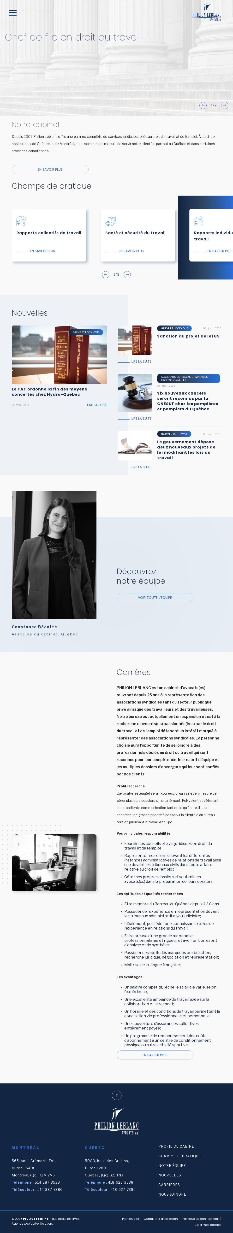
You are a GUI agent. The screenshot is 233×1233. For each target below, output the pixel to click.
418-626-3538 (120, 1182)
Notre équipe (172, 1165)
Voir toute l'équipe (155, 597)
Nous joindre (172, 1194)
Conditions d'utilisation (161, 1219)
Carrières (169, 1185)
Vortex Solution (41, 1223)
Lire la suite (97, 404)
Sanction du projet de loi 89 (188, 336)
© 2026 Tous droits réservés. (46, 1219)
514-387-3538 (47, 1182)
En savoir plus (50, 169)
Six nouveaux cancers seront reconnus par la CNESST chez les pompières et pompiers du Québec (187, 401)
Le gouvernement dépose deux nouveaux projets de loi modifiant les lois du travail (186, 449)
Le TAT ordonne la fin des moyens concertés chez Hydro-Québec (49, 392)
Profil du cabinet (177, 1146)
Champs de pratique (179, 1156)
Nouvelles (169, 1175)
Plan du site (130, 1219)
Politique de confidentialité (202, 1219)
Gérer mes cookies (207, 1225)
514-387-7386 (50, 1189)
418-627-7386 (123, 1189)
